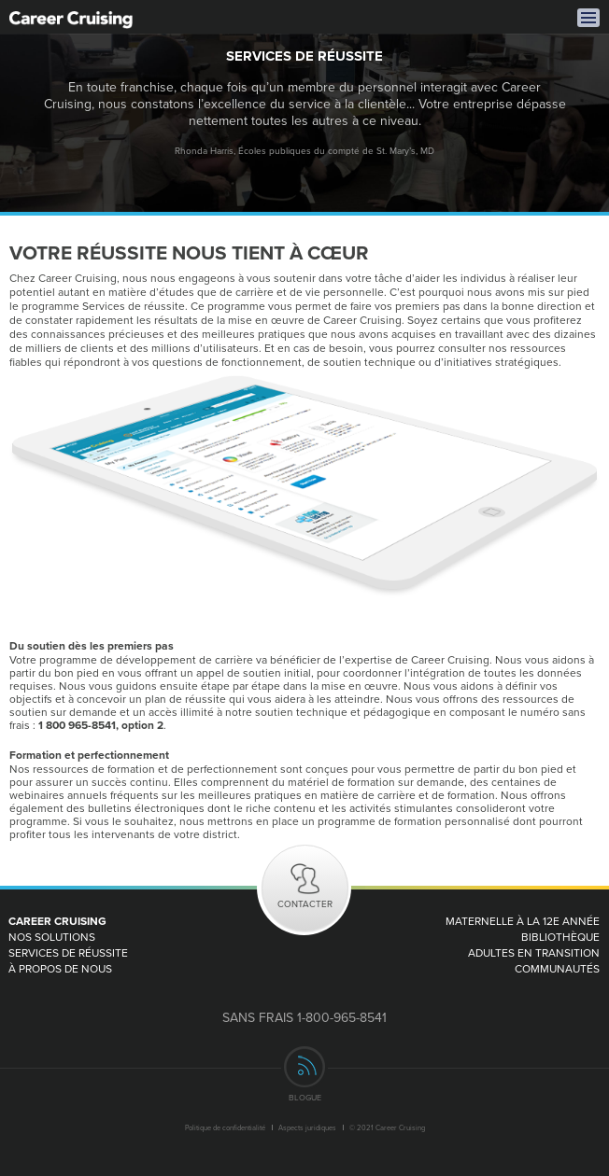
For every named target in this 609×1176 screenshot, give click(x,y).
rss (304, 1066)
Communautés (557, 968)
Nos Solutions (51, 937)
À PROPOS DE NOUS (60, 968)
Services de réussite (68, 952)
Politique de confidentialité (225, 1127)
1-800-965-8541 (342, 1017)
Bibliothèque (560, 937)
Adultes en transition (534, 952)
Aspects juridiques (307, 1127)
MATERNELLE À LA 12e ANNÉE (523, 921)
